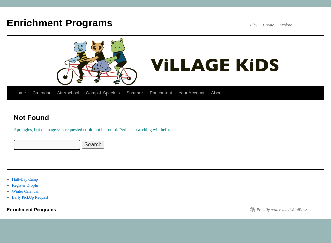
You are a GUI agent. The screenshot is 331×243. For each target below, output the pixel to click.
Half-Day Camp (25, 179)
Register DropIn (25, 185)
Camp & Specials (103, 93)
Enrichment (161, 93)
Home (20, 93)
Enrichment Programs (59, 22)
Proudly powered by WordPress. (283, 209)
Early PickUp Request (30, 197)
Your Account (191, 93)
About (217, 93)
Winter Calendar (25, 191)
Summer (134, 93)
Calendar (42, 93)
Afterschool (68, 93)
